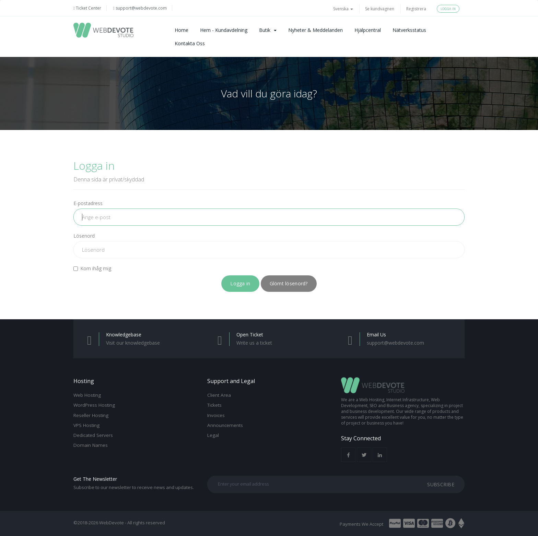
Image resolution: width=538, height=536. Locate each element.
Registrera (416, 9)
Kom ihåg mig (92, 268)
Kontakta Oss (190, 43)
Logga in (448, 9)
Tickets (214, 405)
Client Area (219, 395)
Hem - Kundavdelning (223, 30)
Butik (268, 30)
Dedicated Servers (93, 435)
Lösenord (84, 236)
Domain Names (90, 445)
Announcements (225, 425)
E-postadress (88, 203)
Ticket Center (87, 8)
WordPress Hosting (94, 405)
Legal (213, 435)
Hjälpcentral (367, 30)
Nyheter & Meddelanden (315, 30)
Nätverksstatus (409, 30)
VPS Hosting (86, 425)
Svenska (343, 9)
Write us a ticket (254, 343)
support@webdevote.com (139, 8)
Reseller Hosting (90, 415)
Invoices (216, 415)
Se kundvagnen (379, 9)
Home (181, 30)
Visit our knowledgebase (133, 343)
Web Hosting (87, 395)
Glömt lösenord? (289, 283)
